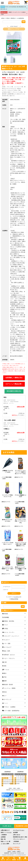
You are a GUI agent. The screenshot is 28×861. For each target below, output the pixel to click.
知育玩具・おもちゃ (9, 654)
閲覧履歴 (14, 858)
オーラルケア (7, 647)
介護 (5, 662)
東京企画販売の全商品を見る (14, 391)
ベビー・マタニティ (9, 658)
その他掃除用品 (20, 18)
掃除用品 (13, 18)
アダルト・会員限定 (9, 707)
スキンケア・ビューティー (11, 636)
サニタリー (6, 639)
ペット (6, 703)
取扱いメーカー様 (5, 841)
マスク (6, 624)
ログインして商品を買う (14, 384)
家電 (4, 666)
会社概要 (15, 832)
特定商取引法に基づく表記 (20, 837)
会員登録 (3, 837)
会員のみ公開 (20, 406)
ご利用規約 (16, 841)
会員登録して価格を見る (14, 377)
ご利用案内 (4, 834)
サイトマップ (16, 843)
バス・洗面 (7, 643)
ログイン (14, 415)
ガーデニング (7, 699)
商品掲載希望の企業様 (21, 826)
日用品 (7, 18)
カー (5, 695)
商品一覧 (3, 839)
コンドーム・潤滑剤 (9, 688)
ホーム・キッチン (9, 632)
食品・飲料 (6, 651)
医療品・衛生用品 (9, 621)
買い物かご (19, 858)
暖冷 (5, 673)
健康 (5, 680)
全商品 (2, 18)
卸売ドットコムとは (6, 832)
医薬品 (6, 613)
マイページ (25, 858)
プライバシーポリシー (19, 839)
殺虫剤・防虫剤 (8, 684)
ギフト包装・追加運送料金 (11, 710)
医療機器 (6, 617)
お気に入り (8, 858)
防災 (5, 692)
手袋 (5, 677)
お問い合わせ (7, 826)
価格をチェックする (14, 29)
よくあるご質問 (5, 843)
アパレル (6, 669)
